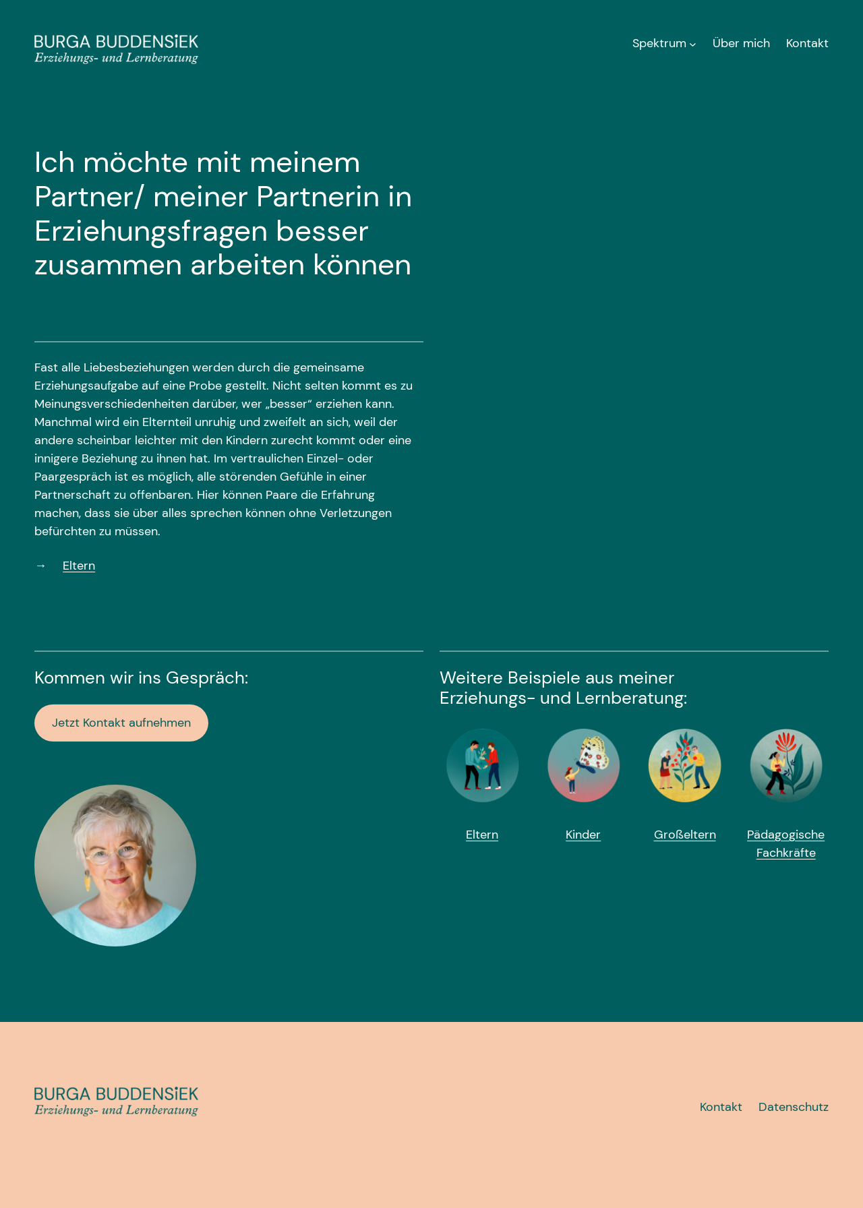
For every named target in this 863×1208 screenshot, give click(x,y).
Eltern (79, 565)
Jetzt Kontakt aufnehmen (121, 723)
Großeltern (685, 834)
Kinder (583, 834)
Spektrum (659, 43)
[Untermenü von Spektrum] (692, 43)
